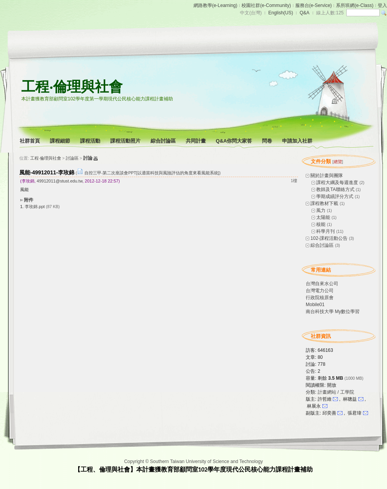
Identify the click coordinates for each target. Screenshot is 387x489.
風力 (320, 210)
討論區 (72, 158)
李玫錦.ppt (35, 206)
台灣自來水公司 (322, 283)
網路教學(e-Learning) (215, 5)
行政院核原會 (320, 297)
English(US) (280, 12)
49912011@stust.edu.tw (59, 181)
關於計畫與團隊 (326, 175)
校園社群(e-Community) (266, 5)
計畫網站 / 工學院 (336, 392)
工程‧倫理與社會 (72, 87)
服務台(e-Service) (313, 5)
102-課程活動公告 (329, 238)
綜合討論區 (164, 141)
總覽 (338, 161)
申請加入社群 (297, 141)
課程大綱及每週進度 (337, 182)
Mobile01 (315, 304)
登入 (382, 5)
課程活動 (90, 141)
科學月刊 (325, 231)
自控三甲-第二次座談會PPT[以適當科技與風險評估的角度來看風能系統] (151, 172)
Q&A (304, 12)
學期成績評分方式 (334, 196)
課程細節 (60, 141)
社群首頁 (30, 141)
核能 (320, 224)
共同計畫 (196, 141)
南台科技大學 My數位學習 (333, 311)
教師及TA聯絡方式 (335, 189)
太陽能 (323, 217)
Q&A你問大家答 (234, 141)
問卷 (267, 141)
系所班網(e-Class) (354, 5)
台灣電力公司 (320, 290)
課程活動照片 (126, 141)
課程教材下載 (324, 203)
